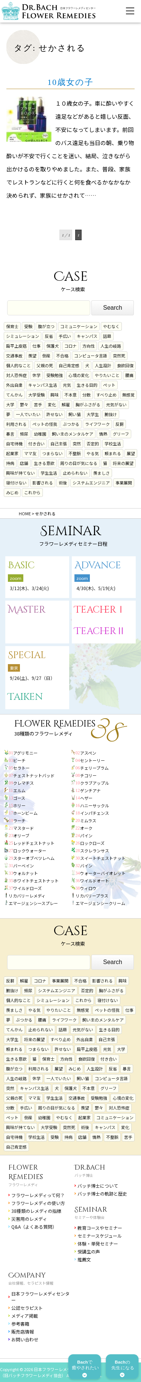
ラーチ (19, 820)
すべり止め (106, 395)
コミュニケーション (78, 326)
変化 (52, 404)
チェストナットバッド (34, 775)
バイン (86, 866)
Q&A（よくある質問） (34, 1226)
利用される (16, 424)
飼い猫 (74, 414)
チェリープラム (94, 768)
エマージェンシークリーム (100, 903)
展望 (131, 453)
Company (27, 1275)
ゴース (19, 798)
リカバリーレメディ (27, 896)
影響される (42, 483)
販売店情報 (22, 1331)
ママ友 (30, 453)
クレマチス (23, 783)
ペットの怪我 (44, 424)
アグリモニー (25, 753)
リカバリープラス (92, 896)
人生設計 (103, 365)
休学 (36, 375)
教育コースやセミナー (99, 1228)
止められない (75, 473)
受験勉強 (54, 375)
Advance (97, 565)
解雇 (66, 404)
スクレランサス (94, 851)
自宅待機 (14, 443)
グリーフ (121, 434)
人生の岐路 (110, 346)
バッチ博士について (97, 1185)
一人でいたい (28, 414)
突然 (77, 443)
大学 (10, 404)
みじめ (12, 492)
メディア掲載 (24, 1315)
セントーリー (92, 760)
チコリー (88, 775)
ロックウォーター (29, 851)
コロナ (70, 346)
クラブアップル (94, 783)
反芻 (119, 424)
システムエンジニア (91, 483)
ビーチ (19, 760)
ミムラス (88, 820)
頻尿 (24, 434)
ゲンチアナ (90, 790)
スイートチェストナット (103, 858)
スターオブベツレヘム (34, 858)
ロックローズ (92, 843)
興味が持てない (20, 473)
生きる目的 (87, 385)
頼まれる (113, 453)
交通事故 (14, 356)
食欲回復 (125, 365)
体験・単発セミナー (97, 1243)
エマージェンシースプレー (33, 903)
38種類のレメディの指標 (36, 1211)
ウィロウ (88, 888)
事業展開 (123, 483)
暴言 (10, 434)
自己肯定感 (69, 365)
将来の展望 (123, 463)
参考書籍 (20, 1323)
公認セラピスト (27, 1308)
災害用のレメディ (29, 1218)
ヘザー (86, 798)
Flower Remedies (25, 1172)
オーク (86, 828)
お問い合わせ (24, 1339)
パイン (86, 836)
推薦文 (84, 1259)
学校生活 (113, 443)
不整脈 (74, 453)
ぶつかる (71, 424)
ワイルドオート (94, 881)
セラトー (21, 768)
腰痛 (129, 375)
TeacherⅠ (100, 610)
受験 (28, 326)
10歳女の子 (70, 82)
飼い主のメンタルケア (72, 434)
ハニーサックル (94, 805)
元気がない (116, 404)
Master (26, 610)
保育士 (12, 326)
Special (27, 655)
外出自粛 (14, 385)
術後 (63, 483)
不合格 (62, 356)
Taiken (25, 697)
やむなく (111, 326)
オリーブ (21, 836)
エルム (19, 790)
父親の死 (44, 365)
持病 (10, 463)
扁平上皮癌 (16, 346)
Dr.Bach (89, 1167)
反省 (49, 336)
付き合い (36, 443)
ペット (109, 385)
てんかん (14, 395)
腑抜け (111, 414)
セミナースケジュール (99, 1235)
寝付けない (16, 483)
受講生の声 (88, 1251)
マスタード (23, 828)
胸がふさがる (88, 404)
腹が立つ (46, 326)
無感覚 (128, 395)
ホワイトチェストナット (36, 881)
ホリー (19, 805)
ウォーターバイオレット (103, 873)
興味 (54, 395)
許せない (54, 414)
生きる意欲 (44, 463)
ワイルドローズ (27, 888)
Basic (21, 565)
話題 (107, 336)
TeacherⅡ (100, 631)
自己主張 (58, 443)
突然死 (119, 356)
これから (32, 492)
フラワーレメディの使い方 (38, 1203)
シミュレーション (22, 336)
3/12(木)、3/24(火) (29, 588)
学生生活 (49, 473)
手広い (65, 336)
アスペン (88, 753)
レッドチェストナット (34, 843)
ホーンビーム (25, 813)
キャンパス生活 (42, 385)
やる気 (92, 453)
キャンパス (87, 336)
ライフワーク (97, 424)
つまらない (52, 453)
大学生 (92, 414)
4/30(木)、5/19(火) (95, 588)
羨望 (32, 356)
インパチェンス (94, 813)
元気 (67, 385)
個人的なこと (18, 365)
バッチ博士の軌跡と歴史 (102, 1193)
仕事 (36, 346)
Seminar (90, 1209)
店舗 (24, 463)
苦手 (38, 404)
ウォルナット (25, 873)
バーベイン (23, 866)
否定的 (92, 443)
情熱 (103, 434)
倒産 (46, 356)
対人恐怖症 (16, 375)
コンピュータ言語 (90, 356)
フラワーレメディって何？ (38, 1195)
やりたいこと (107, 375)
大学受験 (36, 395)
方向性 (88, 346)
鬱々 (24, 404)
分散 (86, 395)
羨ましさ (101, 473)
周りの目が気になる (78, 463)
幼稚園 (40, 434)
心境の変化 (78, 375)
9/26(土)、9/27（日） (32, 678)
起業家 (12, 453)
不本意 (70, 395)
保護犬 (52, 346)
